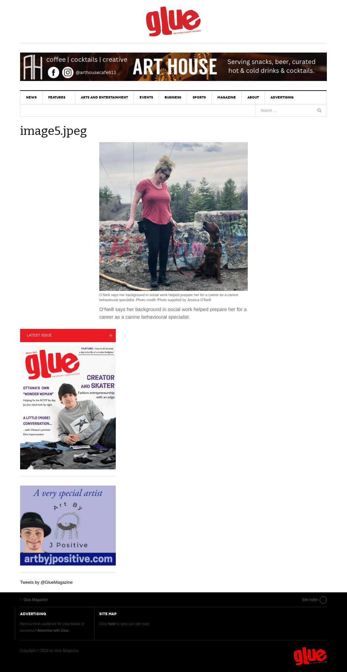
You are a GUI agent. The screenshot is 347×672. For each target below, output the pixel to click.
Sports (199, 97)
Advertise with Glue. (53, 630)
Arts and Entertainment (104, 97)
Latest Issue (39, 335)
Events (146, 97)
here (111, 624)
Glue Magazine (173, 21)
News (31, 97)
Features (56, 97)
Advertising (282, 97)
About (253, 97)
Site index (310, 600)
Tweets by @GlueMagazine (46, 582)
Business (173, 97)
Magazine (226, 97)
